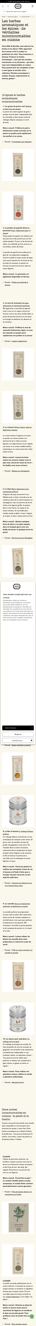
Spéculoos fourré (18, 1082)
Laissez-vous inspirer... (13, 16)
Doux (13, 231)
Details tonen (22, 740)
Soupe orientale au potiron (21, 745)
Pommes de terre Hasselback (22, 538)
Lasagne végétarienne (19, 341)
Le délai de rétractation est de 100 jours (19, 1)
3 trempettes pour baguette (21, 142)
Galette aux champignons (21, 471)
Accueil (3, 16)
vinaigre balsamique (13, 1297)
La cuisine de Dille (25, 16)
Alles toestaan (18, 728)
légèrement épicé (22, 231)
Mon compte (8, 6)
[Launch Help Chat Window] (32, 1316)
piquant (5, 233)
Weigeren (18, 734)
